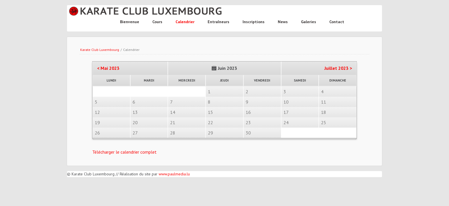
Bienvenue (129, 21)
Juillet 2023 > (338, 68)
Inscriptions (254, 21)
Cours (157, 21)
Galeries (308, 21)
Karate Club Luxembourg (99, 49)
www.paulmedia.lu (174, 174)
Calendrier (185, 21)
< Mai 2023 (108, 68)
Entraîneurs (218, 21)
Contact (336, 21)
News (283, 21)
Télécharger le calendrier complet (124, 152)
